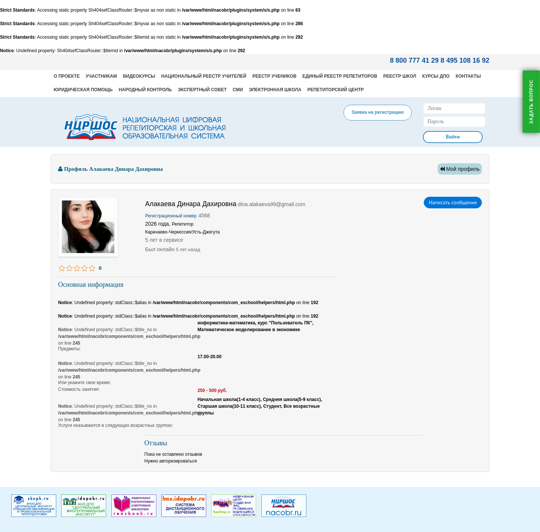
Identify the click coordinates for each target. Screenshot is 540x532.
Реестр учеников (274, 76)
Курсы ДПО (436, 76)
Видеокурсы (139, 76)
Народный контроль (145, 89)
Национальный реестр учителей (203, 76)
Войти (453, 136)
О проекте (67, 76)
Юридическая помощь (83, 89)
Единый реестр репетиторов (340, 76)
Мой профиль (460, 169)
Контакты (468, 76)
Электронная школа (275, 89)
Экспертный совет (202, 89)
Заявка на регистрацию (377, 112)
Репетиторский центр (336, 89)
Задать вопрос (531, 102)
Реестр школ (399, 76)
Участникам (101, 76)
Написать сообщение (453, 202)
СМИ (237, 89)
